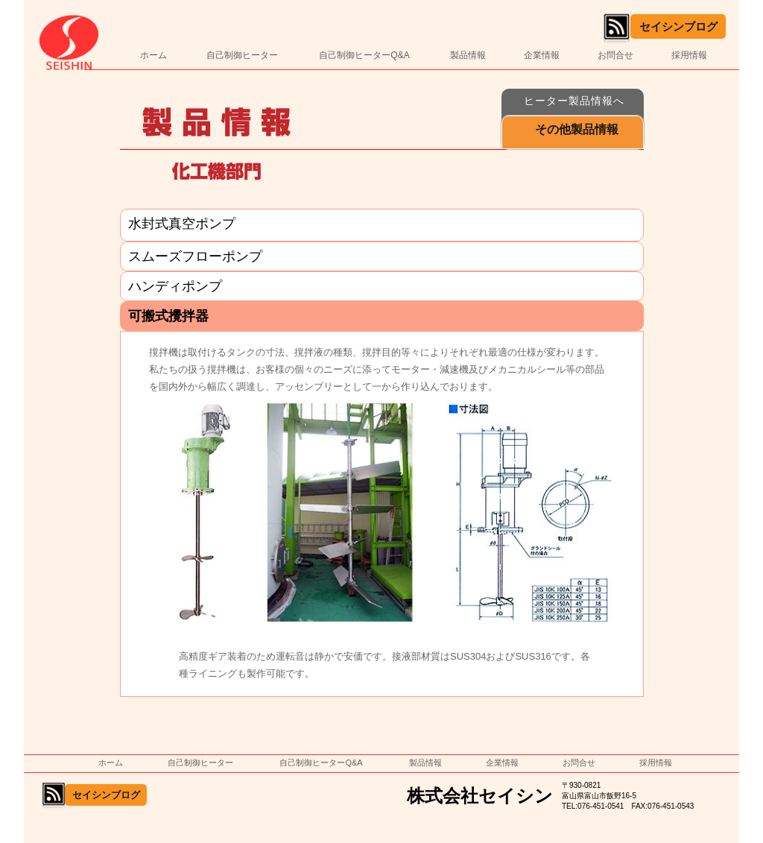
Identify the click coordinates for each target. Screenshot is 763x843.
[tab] (382, 225)
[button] (572, 132)
